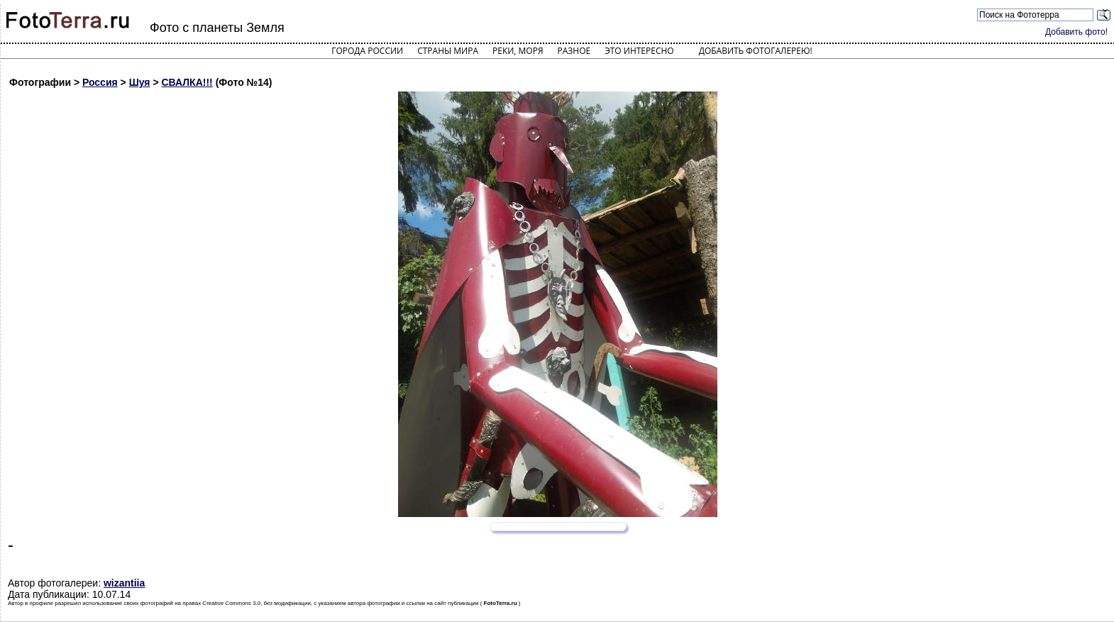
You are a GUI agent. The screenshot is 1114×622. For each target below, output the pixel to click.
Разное (574, 51)
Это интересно (639, 51)
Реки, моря (517, 51)
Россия (100, 82)
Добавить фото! (1076, 32)
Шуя (139, 82)
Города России (367, 51)
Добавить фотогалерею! (755, 51)
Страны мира (447, 51)
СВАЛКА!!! (186, 82)
